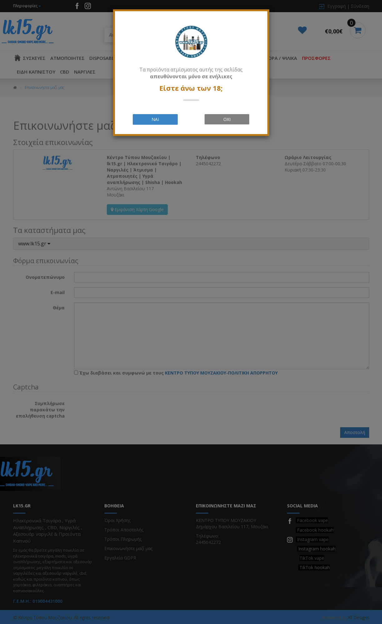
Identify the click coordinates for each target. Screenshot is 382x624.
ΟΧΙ (227, 119)
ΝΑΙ (155, 119)
